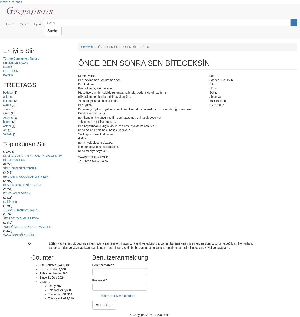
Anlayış (8, 117)
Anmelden (104, 305)
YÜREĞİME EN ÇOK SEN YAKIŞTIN (27, 226)
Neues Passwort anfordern (118, 296)
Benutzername (103, 265)
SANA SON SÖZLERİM (18, 235)
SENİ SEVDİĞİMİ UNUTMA (21, 218)
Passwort (99, 280)
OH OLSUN (10, 71)
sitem (6, 113)
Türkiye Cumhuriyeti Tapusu (21, 58)
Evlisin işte (10, 201)
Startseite (87, 47)
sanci (6, 109)
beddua (8, 92)
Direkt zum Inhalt (11, 2)
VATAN (7, 134)
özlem (7, 126)
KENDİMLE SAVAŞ (15, 62)
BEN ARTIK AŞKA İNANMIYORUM (26, 176)
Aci (5, 130)
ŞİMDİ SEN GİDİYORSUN (20, 168)
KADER (8, 75)
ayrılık (7, 105)
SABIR (7, 66)
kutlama (8, 101)
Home (10, 24)
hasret (7, 121)
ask (5, 96)
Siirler (24, 24)
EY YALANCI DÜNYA (17, 193)
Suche (53, 31)
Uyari (37, 24)
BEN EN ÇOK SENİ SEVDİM (22, 185)
